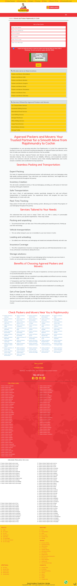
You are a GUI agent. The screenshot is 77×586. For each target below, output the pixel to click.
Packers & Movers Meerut (6, 432)
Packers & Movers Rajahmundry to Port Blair (10, 518)
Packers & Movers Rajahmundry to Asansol (48, 478)
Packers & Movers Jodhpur (6, 415)
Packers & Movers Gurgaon (45, 397)
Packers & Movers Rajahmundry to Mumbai (48, 493)
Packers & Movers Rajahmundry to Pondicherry (11, 515)
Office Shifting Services (17, 121)
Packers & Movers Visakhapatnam (8, 445)
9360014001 (53, 7)
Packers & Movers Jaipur (45, 407)
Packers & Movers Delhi (45, 387)
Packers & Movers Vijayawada (7, 444)
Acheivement (5, 535)
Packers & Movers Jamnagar (7, 410)
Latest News (5, 536)
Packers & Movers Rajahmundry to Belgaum (10, 475)
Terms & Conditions (32, 583)
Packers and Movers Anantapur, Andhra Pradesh (8, 345)
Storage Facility (15, 130)
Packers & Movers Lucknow (7, 425)
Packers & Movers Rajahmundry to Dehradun (10, 516)
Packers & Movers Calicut (6, 452)
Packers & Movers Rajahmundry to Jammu (48, 463)
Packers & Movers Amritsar (7, 390)
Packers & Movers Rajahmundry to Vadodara (48, 511)
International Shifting (45, 551)
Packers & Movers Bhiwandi (7, 450)
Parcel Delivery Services (17, 127)
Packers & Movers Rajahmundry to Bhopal (48, 503)
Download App (21, 1)
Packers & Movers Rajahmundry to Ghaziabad (48, 521)
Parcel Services (44, 558)
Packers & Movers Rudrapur (45, 427)
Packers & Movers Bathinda (7, 399)
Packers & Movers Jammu (45, 409)
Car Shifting (44, 548)
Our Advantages (6, 538)
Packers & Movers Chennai (6, 405)
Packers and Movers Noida (18, 86)
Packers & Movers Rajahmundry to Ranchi (10, 508)
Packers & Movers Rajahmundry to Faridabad (48, 513)
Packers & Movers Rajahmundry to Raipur (10, 505)
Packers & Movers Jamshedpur (7, 412)
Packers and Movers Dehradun (19, 95)
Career (42, 533)
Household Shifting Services (19, 108)
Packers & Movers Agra (6, 387)
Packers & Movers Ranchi (45, 425)
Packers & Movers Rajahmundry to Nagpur (48, 496)
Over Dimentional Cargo (46, 563)
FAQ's (42, 530)
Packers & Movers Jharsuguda (7, 414)
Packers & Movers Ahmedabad (7, 389)
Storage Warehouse (17, 117)
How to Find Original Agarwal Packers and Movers (46, 370)
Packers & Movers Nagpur (45, 412)
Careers (43, 577)
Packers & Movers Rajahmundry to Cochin (10, 465)
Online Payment (10, 1)
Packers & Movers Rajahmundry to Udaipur (48, 510)
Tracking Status (44, 531)
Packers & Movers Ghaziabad (46, 392)
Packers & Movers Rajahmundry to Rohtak (10, 510)
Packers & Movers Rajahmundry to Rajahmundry (11, 478)
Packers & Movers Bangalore (7, 397)
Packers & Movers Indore (45, 404)
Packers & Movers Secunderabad (8, 454)
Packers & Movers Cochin (6, 409)
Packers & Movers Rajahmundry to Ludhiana (48, 490)
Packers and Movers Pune (18, 92)
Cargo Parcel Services (17, 124)
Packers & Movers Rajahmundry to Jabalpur (48, 473)
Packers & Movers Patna (45, 415)
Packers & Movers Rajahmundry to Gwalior (48, 471)
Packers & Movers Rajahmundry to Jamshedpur (49, 481)
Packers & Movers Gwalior (45, 400)
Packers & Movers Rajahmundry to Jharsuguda (11, 483)
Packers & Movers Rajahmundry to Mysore (48, 495)
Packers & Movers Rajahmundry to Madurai (10, 473)
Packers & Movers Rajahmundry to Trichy (10, 521)
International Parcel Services (19, 111)
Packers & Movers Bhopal (6, 400)
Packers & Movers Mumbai (6, 434)
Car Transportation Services (19, 105)
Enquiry (30, 1)
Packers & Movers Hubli (45, 402)
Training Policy (6, 574)
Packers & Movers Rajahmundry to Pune (9, 503)
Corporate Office (44, 567)
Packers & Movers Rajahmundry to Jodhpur (48, 476)
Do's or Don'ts (44, 535)
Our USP (5, 533)
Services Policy (6, 569)
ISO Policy (5, 567)
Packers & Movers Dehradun (46, 385)
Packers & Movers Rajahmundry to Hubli (47, 505)
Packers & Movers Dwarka (6, 455)
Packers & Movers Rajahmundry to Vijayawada (49, 515)
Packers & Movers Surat (45, 430)
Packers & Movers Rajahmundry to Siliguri (10, 520)
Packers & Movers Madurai (6, 429)
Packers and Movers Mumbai (19, 80)
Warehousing (44, 561)
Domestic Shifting (45, 543)
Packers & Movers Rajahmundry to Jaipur (47, 465)
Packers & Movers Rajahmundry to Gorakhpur (11, 513)
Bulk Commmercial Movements (48, 556)
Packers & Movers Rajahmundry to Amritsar (48, 470)
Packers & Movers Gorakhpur (46, 395)
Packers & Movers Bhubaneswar (8, 402)
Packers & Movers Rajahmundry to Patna (47, 486)
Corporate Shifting (45, 549)
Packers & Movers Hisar (6, 449)
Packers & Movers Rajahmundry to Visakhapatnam (50, 516)
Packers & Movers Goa (44, 394)
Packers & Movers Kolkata (6, 419)
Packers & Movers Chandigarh (7, 404)
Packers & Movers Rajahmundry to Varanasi (48, 491)
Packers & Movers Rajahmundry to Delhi (9, 466)
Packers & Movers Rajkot (45, 424)
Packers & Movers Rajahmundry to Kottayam (48, 506)
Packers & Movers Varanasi (7, 442)
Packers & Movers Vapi (6, 440)
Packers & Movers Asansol (6, 394)
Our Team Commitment (8, 540)
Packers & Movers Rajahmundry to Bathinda (10, 471)
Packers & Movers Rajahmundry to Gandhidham (49, 520)
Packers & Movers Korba (6, 422)
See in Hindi (38, 363)
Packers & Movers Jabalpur (45, 405)
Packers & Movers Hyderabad (7, 385)
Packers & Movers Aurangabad (7, 395)
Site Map (43, 538)
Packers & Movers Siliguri (45, 429)
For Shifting (43, 569)
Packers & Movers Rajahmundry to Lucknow (48, 508)
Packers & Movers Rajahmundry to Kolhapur (10, 480)
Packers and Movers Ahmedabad (20, 74)
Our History (5, 531)
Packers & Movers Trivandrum (46, 434)
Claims (44, 1)
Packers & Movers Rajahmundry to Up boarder (48, 500)
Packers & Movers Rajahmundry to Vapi (9, 468)
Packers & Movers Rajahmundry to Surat (47, 466)
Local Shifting (44, 553)
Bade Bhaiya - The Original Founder (27, 370)
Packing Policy (6, 572)
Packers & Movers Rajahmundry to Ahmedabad (11, 481)
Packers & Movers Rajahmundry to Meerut (48, 483)
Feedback (43, 576)
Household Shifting (45, 544)
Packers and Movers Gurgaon (19, 83)
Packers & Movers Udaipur (6, 435)
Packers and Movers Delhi (18, 77)
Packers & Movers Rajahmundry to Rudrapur (10, 511)
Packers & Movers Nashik (45, 414)
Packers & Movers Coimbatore (7, 407)
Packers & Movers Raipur (45, 422)
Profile (4, 530)
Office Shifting (44, 546)
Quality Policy (6, 571)
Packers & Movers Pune (45, 420)
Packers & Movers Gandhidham (46, 390)
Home (11, 18)
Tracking (37, 1)
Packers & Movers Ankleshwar (7, 392)
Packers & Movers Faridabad (45, 389)
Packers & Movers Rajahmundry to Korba (47, 488)
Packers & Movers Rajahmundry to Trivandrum (49, 501)
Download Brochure (66, 1)
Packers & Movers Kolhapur (7, 420)
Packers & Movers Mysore (45, 410)
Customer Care (44, 536)
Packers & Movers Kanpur (6, 417)
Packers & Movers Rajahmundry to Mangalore (48, 498)
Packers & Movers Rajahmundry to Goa (9, 470)
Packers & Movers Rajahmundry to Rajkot (10, 506)
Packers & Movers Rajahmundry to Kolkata (48, 480)
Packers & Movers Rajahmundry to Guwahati (48, 468)
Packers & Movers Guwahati (46, 399)
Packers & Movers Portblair (45, 419)
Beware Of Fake (53, 1)
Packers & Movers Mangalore (7, 430)
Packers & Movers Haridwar (7, 447)
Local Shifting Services (17, 114)
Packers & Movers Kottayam (7, 424)
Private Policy (41, 583)
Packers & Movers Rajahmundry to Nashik (48, 485)
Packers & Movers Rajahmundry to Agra (9, 463)
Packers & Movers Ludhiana (7, 427)
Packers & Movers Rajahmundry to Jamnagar (48, 475)
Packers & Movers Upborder (7, 437)
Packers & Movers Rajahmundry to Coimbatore (48, 518)
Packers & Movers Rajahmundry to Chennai (10, 476)
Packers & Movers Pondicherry (46, 417)
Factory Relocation (45, 559)
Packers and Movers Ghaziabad (20, 89)
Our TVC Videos (6, 541)
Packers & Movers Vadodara (7, 439)
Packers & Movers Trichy (45, 432)
